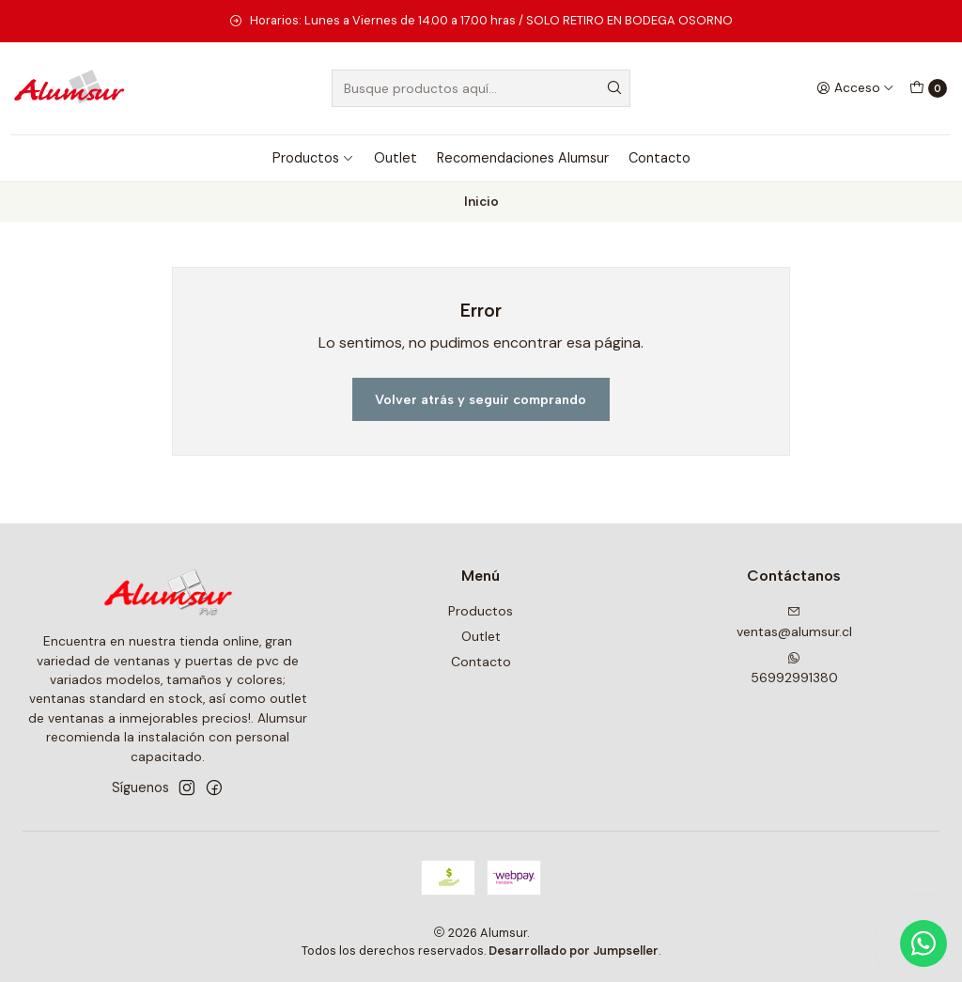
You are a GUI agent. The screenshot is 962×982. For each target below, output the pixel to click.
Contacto (659, 157)
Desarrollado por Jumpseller (574, 951)
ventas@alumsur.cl (794, 622)
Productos (313, 157)
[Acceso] (855, 88)
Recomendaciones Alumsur (523, 157)
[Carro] (928, 88)
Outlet (395, 157)
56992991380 (794, 668)
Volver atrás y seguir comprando (480, 399)
